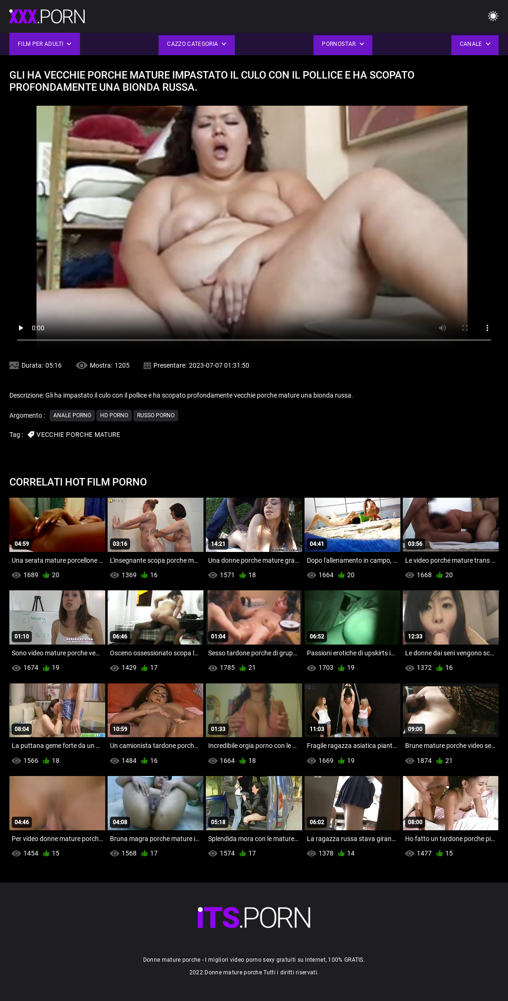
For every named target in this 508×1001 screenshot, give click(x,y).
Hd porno (114, 415)
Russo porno (155, 415)
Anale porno (72, 415)
